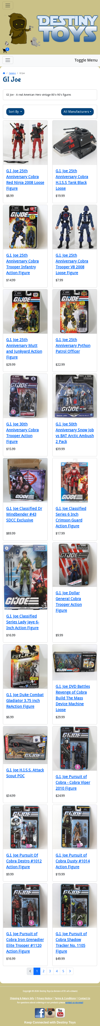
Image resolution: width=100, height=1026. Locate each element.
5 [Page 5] (63, 971)
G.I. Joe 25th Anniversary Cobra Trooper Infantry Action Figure (22, 264)
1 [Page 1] (38, 971)
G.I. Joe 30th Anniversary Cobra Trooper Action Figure (22, 433)
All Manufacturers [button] (76, 112)
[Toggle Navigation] (7, 5)
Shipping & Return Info (22, 998)
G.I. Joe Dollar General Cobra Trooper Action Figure (69, 602)
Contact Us (84, 998)
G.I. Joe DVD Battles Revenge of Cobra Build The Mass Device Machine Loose (73, 698)
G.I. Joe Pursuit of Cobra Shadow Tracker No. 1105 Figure (71, 943)
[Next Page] (69, 971)
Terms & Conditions (65, 998)
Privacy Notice (44, 998)
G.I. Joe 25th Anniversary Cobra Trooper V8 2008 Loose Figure (72, 264)
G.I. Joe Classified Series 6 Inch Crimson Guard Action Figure (71, 517)
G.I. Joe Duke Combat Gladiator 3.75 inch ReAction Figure (25, 700)
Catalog (12, 73)
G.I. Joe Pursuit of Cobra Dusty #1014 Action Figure (73, 861)
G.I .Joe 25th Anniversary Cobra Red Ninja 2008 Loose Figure (25, 180)
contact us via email (74, 1003)
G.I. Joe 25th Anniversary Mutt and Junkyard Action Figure (24, 348)
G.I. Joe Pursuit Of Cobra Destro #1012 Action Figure (24, 861)
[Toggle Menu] (7, 60)
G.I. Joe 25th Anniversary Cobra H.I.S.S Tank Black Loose (72, 180)
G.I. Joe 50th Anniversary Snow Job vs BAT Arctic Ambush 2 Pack (75, 433)
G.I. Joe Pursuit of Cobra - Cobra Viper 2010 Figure (73, 782)
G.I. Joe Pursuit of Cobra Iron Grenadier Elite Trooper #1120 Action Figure (25, 943)
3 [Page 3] (50, 971)
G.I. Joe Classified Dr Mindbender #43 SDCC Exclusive (24, 514)
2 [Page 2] (43, 971)
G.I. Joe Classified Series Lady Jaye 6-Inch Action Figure (22, 622)
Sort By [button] (14, 112)
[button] (4, 51)
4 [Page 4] (57, 971)
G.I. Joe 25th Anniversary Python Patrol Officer (73, 345)
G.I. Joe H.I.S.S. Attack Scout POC (25, 773)
